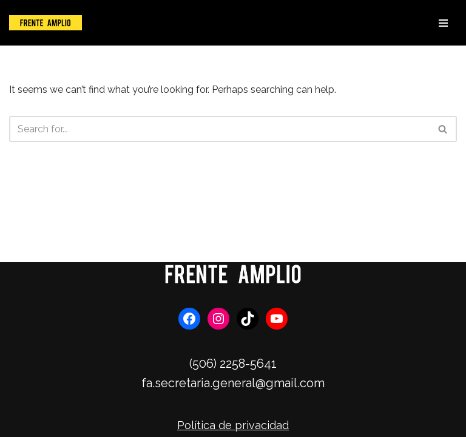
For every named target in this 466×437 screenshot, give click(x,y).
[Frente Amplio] (45, 23)
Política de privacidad (233, 425)
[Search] (219, 129)
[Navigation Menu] (443, 23)
